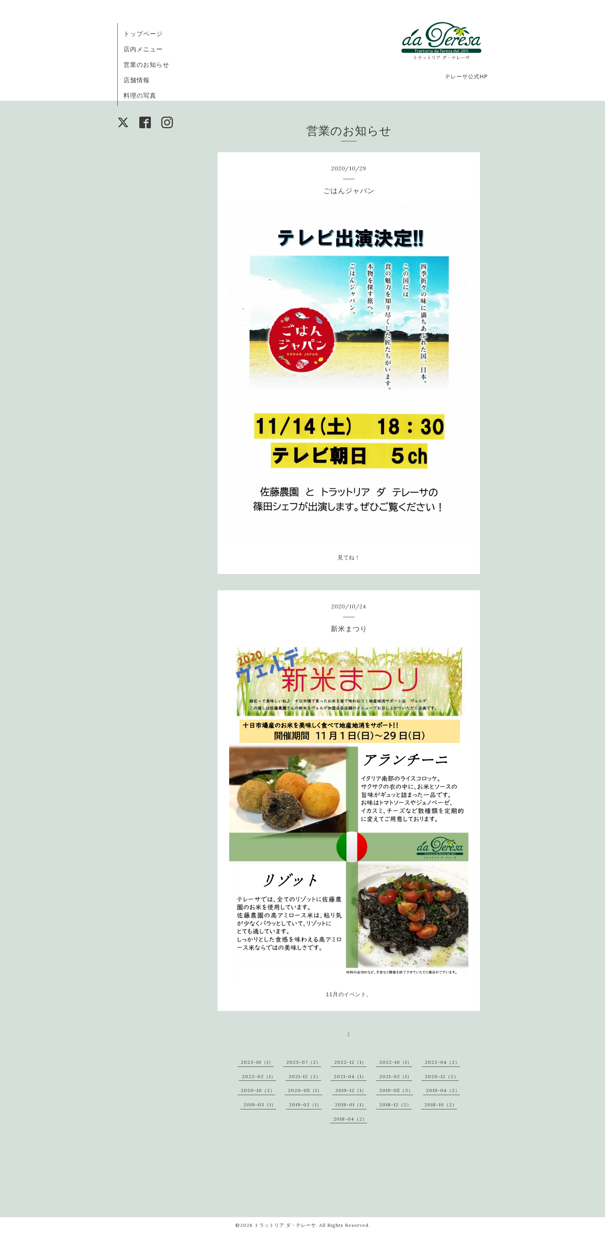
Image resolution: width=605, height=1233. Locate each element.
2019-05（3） (396, 1090)
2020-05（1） (305, 1090)
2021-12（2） (305, 1076)
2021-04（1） (350, 1076)
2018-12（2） (395, 1104)
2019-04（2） (443, 1090)
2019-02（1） (305, 1104)
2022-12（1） (350, 1062)
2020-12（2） (442, 1076)
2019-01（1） (351, 1104)
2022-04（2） (442, 1062)
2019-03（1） (259, 1104)
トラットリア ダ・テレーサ (285, 1225)
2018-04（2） (350, 1119)
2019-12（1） (351, 1090)
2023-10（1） (257, 1062)
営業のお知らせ (146, 64)
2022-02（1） (259, 1076)
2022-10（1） (395, 1062)
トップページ (143, 33)
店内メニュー (143, 49)
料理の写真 (139, 95)
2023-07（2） (303, 1062)
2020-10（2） (258, 1090)
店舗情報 (136, 80)
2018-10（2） (440, 1104)
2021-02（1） (395, 1076)
